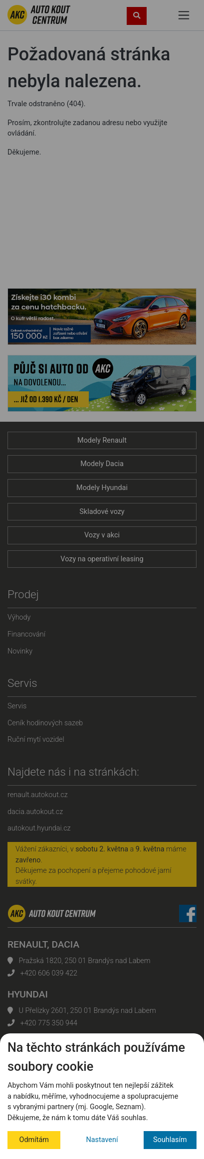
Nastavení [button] (102, 1140)
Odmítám (34, 1140)
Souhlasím (170, 1140)
